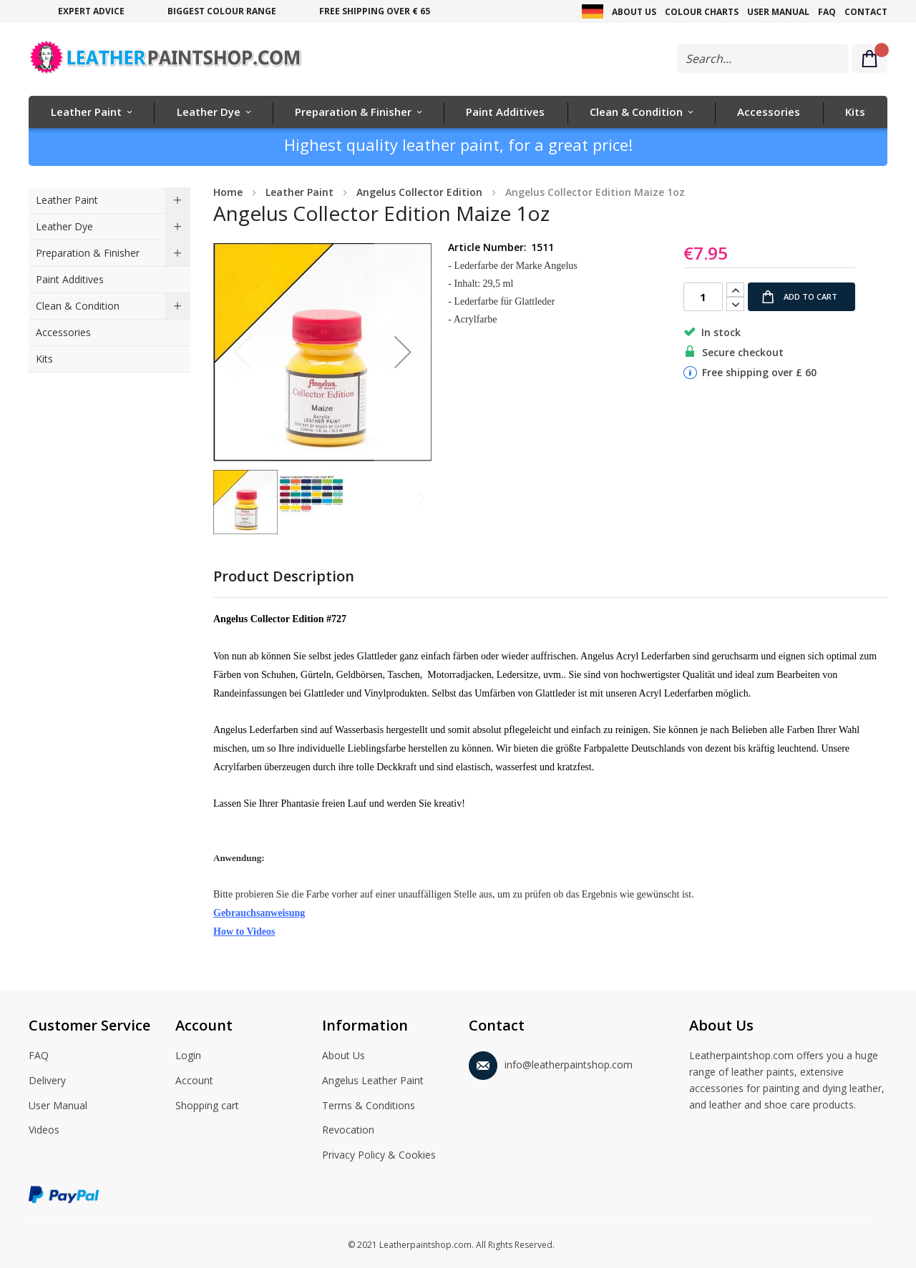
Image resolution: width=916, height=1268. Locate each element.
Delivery (47, 1081)
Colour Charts (702, 12)
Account (194, 1081)
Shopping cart (207, 1106)
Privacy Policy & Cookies (379, 1156)
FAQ (827, 12)
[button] (403, 352)
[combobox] (763, 58)
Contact (865, 12)
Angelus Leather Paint (373, 1081)
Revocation (348, 1131)
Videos (44, 1131)
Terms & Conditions (368, 1106)
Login (188, 1056)
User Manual (778, 12)
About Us (634, 12)
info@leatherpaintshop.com (551, 1062)
